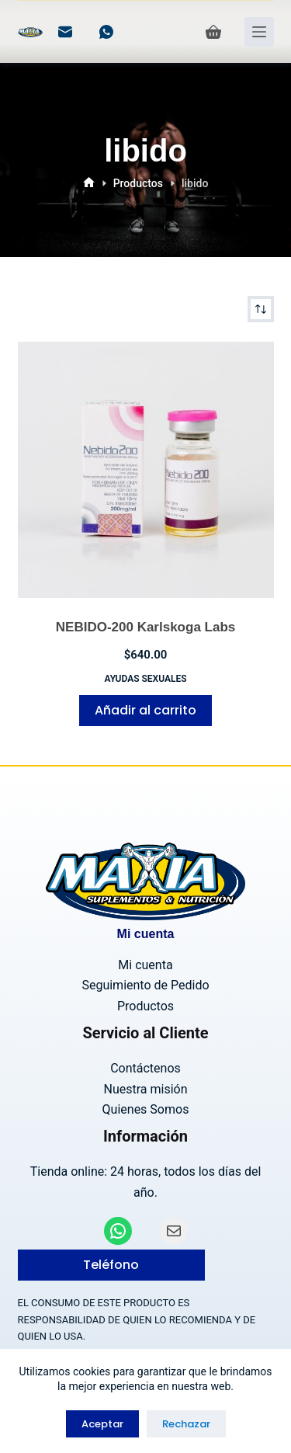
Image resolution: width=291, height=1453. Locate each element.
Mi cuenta (145, 965)
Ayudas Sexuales (145, 678)
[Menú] (259, 32)
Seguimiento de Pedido (145, 985)
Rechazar (186, 1424)
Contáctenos (145, 1068)
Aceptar (102, 1424)
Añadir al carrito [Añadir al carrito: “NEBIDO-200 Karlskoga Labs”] (145, 710)
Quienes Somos (145, 1109)
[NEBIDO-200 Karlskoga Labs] (146, 470)
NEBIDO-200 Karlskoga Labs (145, 627)
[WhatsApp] (106, 32)
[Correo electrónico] (65, 32)
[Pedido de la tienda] (261, 309)
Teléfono (111, 1265)
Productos (145, 1006)
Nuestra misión (145, 1089)
